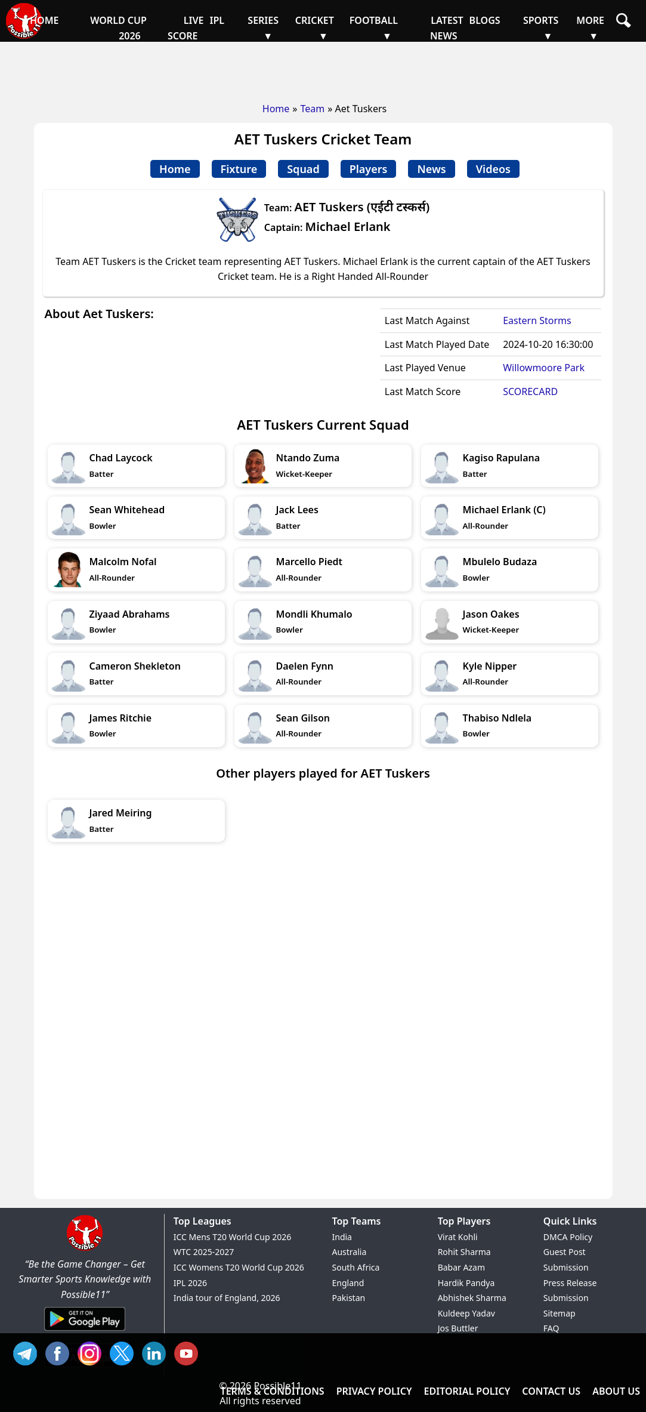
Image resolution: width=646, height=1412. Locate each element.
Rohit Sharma (464, 1251)
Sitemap (559, 1313)
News (431, 169)
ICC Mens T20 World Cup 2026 (232, 1237)
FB (60, 1352)
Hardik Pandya (466, 1282)
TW (125, 1352)
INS (92, 1352)
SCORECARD (530, 391)
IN (157, 1352)
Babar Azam (461, 1267)
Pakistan (349, 1297)
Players (369, 169)
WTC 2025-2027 (204, 1251)
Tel (28, 1352)
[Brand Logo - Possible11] (85, 1248)
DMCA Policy (567, 1237)
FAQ (551, 1328)
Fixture (239, 169)
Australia (349, 1251)
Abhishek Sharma (472, 1297)
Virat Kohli (458, 1237)
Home (276, 108)
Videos (493, 169)
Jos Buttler (458, 1328)
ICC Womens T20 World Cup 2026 (239, 1267)
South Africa (356, 1267)
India (342, 1237)
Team (312, 108)
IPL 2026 (190, 1282)
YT (189, 1352)
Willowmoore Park (544, 367)
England (348, 1282)
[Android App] (85, 1331)
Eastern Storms (537, 320)
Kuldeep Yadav (466, 1313)
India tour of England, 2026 (227, 1297)
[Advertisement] (323, 68)
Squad (303, 169)
